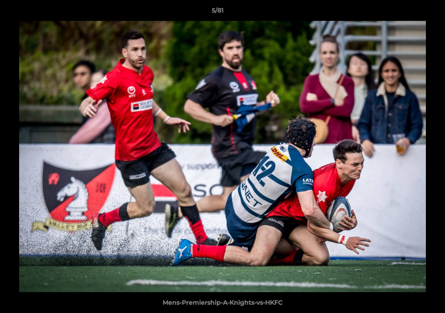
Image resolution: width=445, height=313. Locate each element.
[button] (408, 13)
